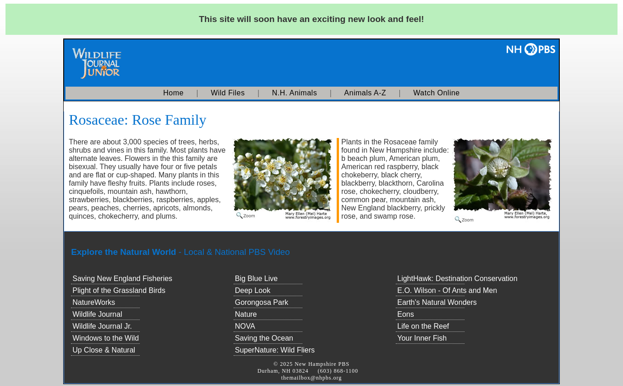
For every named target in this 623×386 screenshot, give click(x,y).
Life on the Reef (423, 326)
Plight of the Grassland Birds (118, 290)
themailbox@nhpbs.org (311, 378)
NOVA (245, 326)
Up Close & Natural (103, 350)
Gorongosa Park (262, 302)
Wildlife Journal (97, 314)
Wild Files (228, 93)
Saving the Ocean (264, 338)
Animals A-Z (365, 93)
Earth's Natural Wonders (437, 302)
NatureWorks (93, 302)
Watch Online (436, 93)
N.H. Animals (294, 93)
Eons (405, 314)
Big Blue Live (256, 278)
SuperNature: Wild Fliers (275, 350)
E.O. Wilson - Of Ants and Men (447, 290)
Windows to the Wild (105, 338)
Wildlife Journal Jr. (102, 326)
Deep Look (252, 290)
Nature (246, 314)
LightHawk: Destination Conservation (457, 278)
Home (173, 93)
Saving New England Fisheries (122, 278)
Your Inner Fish (422, 338)
